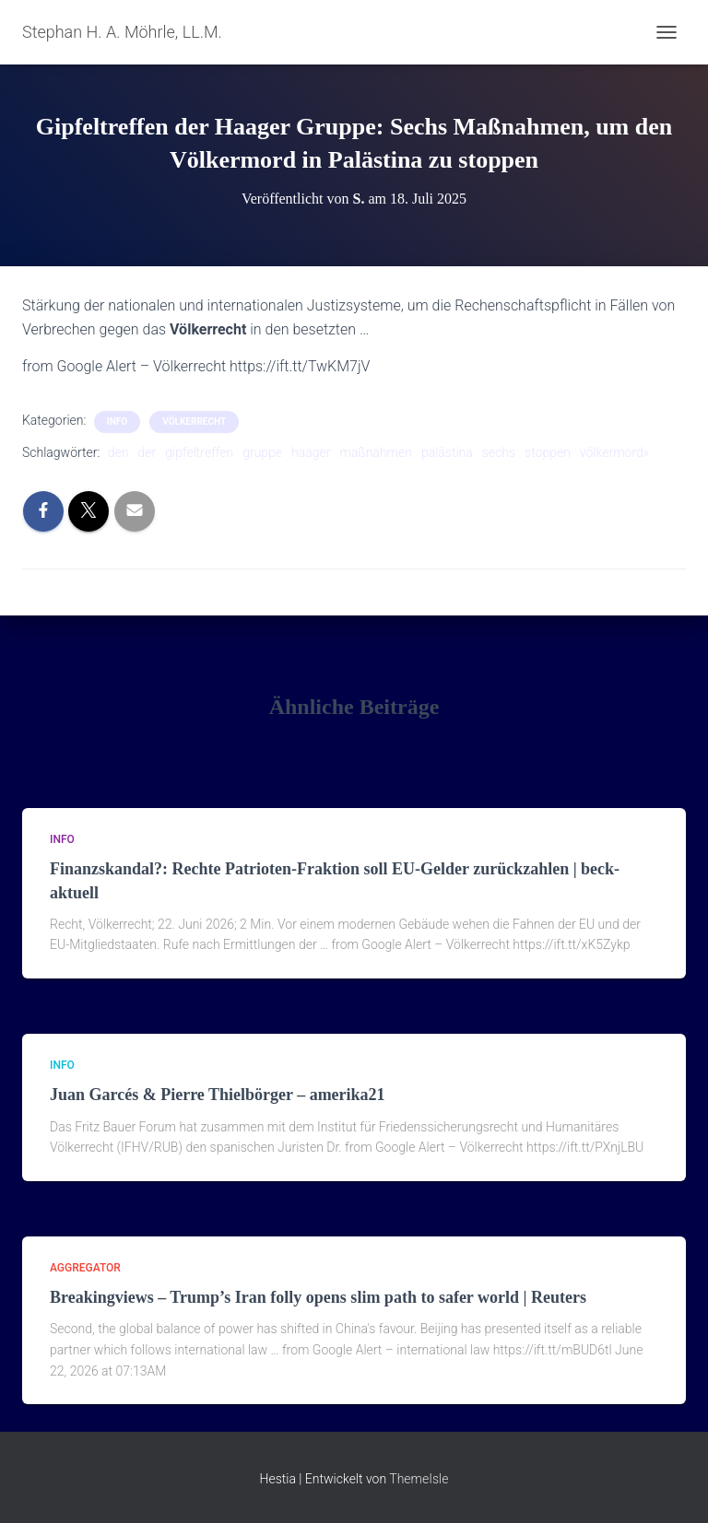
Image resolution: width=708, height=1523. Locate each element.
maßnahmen (376, 452)
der (147, 452)
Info (117, 421)
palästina (447, 452)
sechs (498, 452)
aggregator (85, 1267)
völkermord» (614, 452)
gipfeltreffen (199, 452)
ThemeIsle (418, 1478)
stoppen (548, 452)
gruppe (262, 452)
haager (310, 452)
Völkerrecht (194, 421)
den (118, 452)
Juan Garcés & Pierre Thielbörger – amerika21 (217, 1094)
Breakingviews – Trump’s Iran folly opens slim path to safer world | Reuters (318, 1297)
